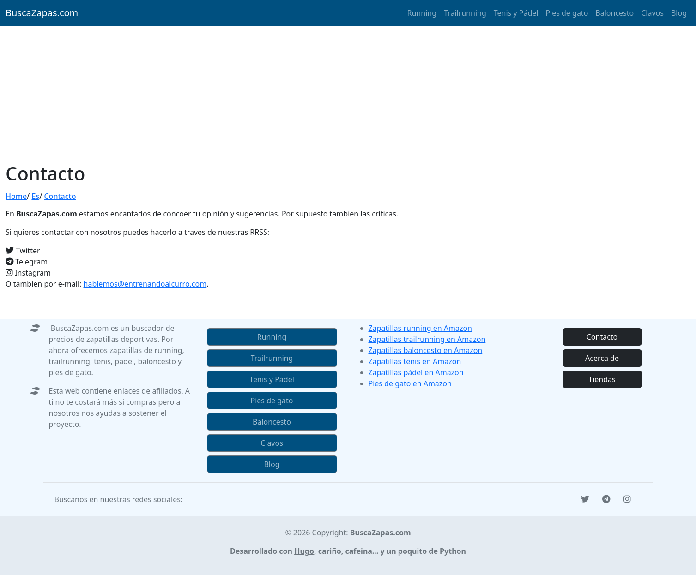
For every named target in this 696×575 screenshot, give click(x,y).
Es (35, 196)
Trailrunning (465, 13)
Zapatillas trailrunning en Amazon (427, 339)
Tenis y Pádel (516, 13)
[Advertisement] (348, 93)
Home (16, 196)
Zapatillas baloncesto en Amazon (426, 350)
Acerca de (602, 358)
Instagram (28, 273)
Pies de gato (566, 13)
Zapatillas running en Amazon (420, 328)
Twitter (23, 251)
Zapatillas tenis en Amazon (415, 361)
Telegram (27, 262)
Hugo (304, 551)
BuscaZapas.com (42, 12)
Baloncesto (614, 13)
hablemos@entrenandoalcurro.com (145, 284)
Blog (679, 13)
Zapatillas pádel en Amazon (416, 372)
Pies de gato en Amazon (410, 383)
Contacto (60, 196)
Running (421, 13)
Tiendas (601, 379)
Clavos (652, 13)
